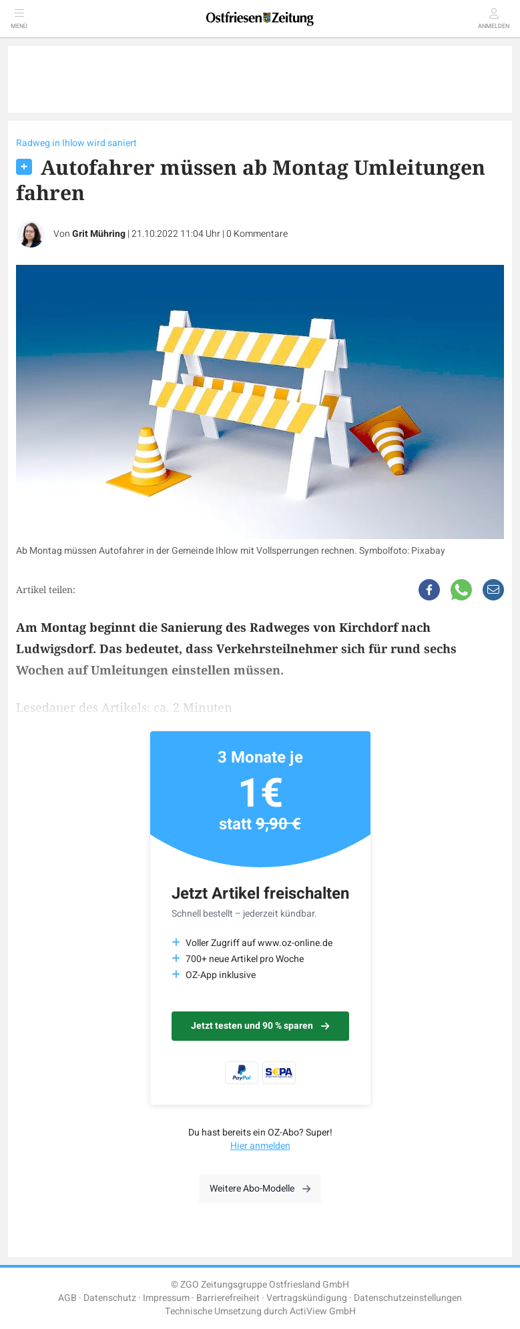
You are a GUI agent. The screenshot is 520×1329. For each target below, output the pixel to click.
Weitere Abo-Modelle (260, 1189)
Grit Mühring (98, 234)
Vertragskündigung (306, 1298)
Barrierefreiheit (228, 1298)
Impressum (166, 1298)
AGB (67, 1298)
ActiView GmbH (323, 1311)
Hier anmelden (260, 1146)
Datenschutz (109, 1298)
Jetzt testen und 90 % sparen (260, 1026)
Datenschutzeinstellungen (408, 1298)
